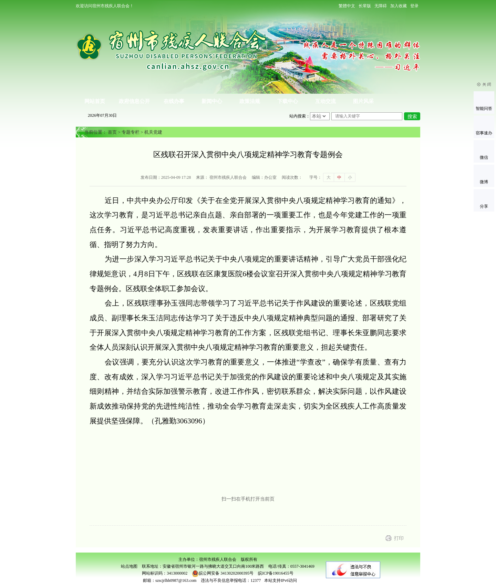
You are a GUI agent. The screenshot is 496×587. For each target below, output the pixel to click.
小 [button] (350, 177)
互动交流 (325, 101)
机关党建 (153, 132)
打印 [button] (399, 538)
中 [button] (339, 177)
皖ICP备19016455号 (275, 573)
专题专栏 (131, 132)
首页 (112, 132)
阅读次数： (292, 177)
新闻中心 (212, 101)
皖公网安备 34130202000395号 (223, 573)
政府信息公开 (134, 101)
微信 (484, 157)
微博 (484, 181)
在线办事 (174, 101)
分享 (484, 206)
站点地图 (129, 566)
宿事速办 (484, 133)
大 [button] (329, 177)
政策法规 (249, 101)
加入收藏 (398, 5)
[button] (365, 5)
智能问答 (484, 108)
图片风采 (363, 101)
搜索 (412, 116)
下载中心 (287, 101)
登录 (414, 5)
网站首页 (94, 101)
